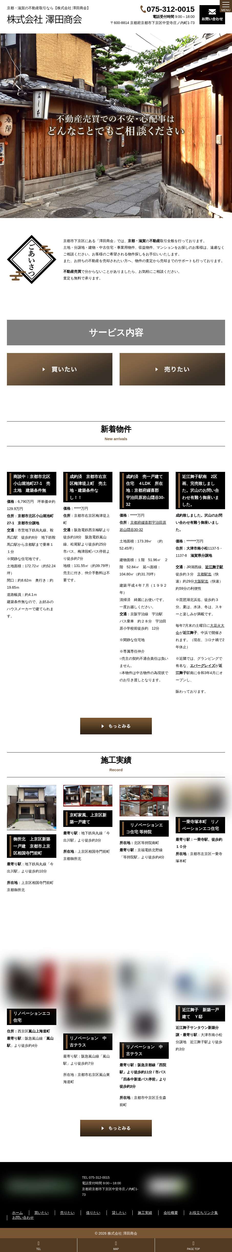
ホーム (17, 1213)
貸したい (119, 1213)
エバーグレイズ (202, 666)
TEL (38, 1245)
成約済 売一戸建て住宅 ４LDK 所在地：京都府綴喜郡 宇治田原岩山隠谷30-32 (145, 490)
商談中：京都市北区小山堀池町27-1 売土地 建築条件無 (31, 483)
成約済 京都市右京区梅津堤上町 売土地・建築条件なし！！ (88, 487)
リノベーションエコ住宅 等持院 (144, 828)
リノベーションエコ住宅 (31, 1016)
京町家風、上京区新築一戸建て (88, 818)
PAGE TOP (193, 1245)
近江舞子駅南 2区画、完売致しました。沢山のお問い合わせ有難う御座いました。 (200, 490)
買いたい (41, 1213)
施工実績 (145, 1213)
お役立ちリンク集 (203, 1213)
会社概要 (171, 1213)
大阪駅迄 (201, 581)
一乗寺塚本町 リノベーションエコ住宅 (200, 825)
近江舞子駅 (214, 567)
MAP (115, 1245)
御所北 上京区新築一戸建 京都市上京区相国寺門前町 (31, 846)
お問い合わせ (23, 1217)
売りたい (67, 1213)
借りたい (93, 1213)
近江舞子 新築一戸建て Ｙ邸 (200, 1013)
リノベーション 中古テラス (88, 1041)
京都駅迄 (204, 574)
